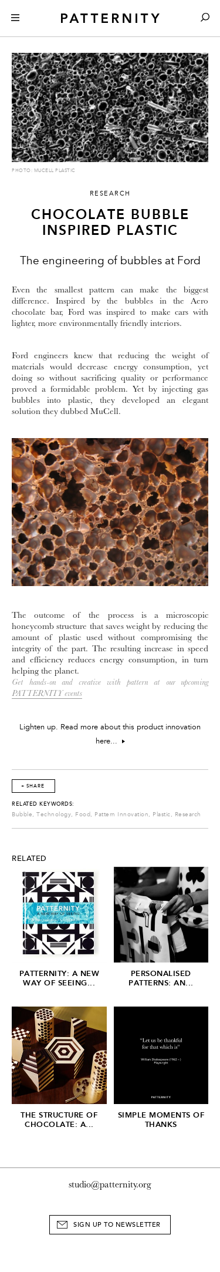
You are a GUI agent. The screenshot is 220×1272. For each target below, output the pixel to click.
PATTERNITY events (47, 693)
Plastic (162, 814)
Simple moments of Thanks (161, 1119)
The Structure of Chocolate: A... (59, 1119)
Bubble (22, 814)
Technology (53, 814)
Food (82, 814)
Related (29, 858)
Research (188, 814)
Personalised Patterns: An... (161, 978)
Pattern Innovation (121, 814)
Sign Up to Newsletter (117, 1225)
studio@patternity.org (110, 1184)
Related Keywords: (43, 803)
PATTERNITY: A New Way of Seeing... (59, 978)
